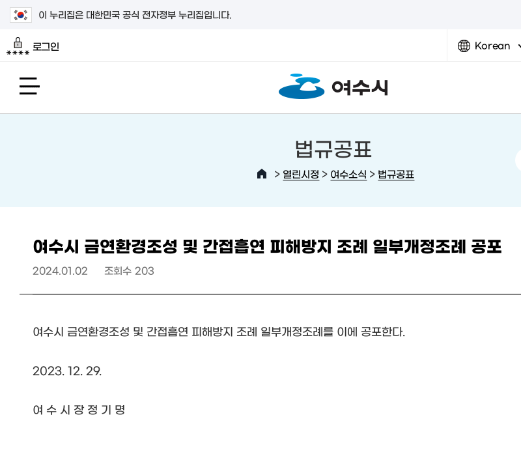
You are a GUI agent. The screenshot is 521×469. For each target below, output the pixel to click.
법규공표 (396, 173)
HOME (262, 174)
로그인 (33, 46)
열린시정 (301, 173)
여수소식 (348, 173)
